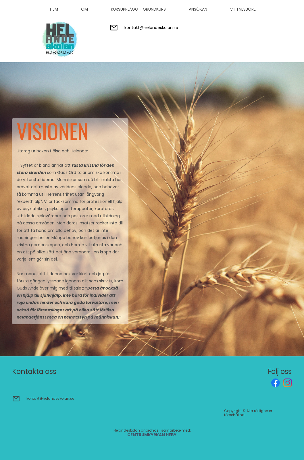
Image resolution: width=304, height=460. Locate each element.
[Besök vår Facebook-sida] (275, 383)
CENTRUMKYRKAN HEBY (152, 435)
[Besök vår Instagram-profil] (287, 383)
